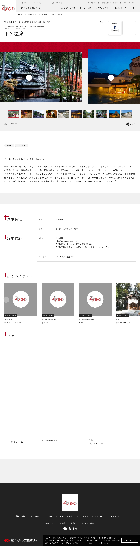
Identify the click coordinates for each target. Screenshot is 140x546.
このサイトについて (88, 543)
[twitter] (70, 529)
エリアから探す (101, 8)
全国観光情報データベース (33, 8)
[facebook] (65, 529)
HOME (20, 14)
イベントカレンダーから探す (65, 8)
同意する (129, 540)
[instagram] (74, 528)
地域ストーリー (121, 8)
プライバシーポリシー (130, 3)
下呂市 (52, 14)
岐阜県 (46, 14)
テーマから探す (86, 8)
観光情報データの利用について (111, 3)
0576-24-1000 (99, 443)
